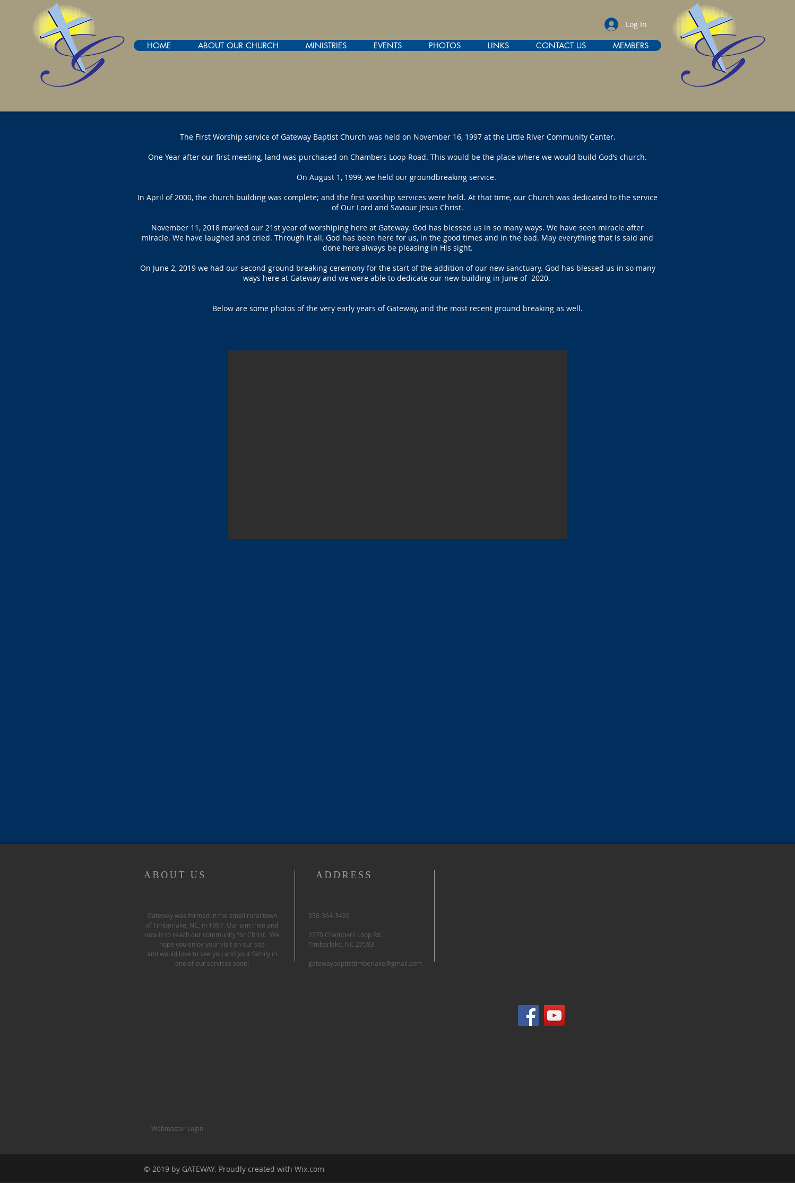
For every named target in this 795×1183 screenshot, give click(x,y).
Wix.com (309, 1169)
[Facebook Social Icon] (528, 1015)
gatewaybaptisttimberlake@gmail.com (365, 963)
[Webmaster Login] (177, 1128)
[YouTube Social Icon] (554, 1015)
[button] (397, 444)
